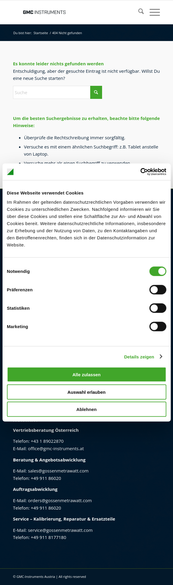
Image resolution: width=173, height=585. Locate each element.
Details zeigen (139, 356)
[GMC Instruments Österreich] (72, 12)
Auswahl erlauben (86, 391)
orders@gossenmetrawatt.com (60, 500)
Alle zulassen (86, 374)
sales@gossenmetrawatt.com (58, 471)
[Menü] (152, 12)
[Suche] (138, 12)
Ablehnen (86, 409)
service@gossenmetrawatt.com (60, 530)
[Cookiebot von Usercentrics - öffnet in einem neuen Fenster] (140, 172)
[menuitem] (138, 12)
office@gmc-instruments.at (56, 448)
